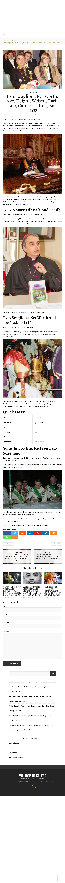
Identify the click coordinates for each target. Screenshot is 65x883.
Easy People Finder (16, 757)
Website (6, 622)
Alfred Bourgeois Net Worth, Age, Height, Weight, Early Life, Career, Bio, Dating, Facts (32, 590)
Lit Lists (12, 748)
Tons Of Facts (14, 743)
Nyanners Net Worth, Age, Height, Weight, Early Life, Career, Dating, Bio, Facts (52, 590)
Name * (6, 606)
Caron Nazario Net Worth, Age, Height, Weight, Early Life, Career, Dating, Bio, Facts (12, 590)
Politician (13, 40)
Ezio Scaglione (9, 544)
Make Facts (13, 753)
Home (5, 40)
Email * (5, 614)
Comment (6, 631)
